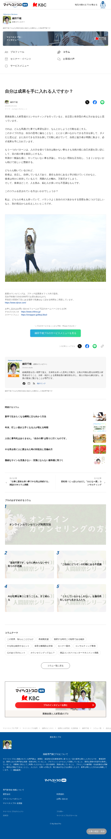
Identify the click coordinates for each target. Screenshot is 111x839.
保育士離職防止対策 (44, 646)
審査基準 (16, 770)
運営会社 (6, 794)
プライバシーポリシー (12, 799)
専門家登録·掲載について (13, 790)
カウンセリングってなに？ (42, 653)
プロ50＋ (60, 811)
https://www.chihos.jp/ (31, 312)
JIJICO (5, 816)
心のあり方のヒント (19, 109)
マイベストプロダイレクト (13, 811)
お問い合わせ (62, 799)
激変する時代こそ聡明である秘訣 (69, 639)
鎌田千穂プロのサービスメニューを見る (55, 333)
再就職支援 (44, 639)
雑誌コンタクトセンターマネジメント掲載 (79, 653)
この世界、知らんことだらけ (20, 639)
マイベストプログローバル (67, 816)
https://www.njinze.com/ (15, 303)
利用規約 (60, 794)
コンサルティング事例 (85, 646)
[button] (41, 383)
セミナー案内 (64, 646)
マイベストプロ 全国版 (12, 803)
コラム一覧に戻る (55, 665)
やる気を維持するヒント (18, 646)
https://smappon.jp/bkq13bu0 (34, 315)
